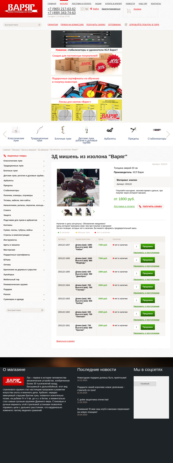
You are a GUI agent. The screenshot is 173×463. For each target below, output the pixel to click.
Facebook (145, 384)
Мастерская (24, 250)
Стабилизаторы (24, 190)
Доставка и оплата (81, 4)
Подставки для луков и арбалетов (24, 220)
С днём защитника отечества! (93, 399)
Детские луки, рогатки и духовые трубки (24, 175)
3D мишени (43, 149)
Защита (24, 215)
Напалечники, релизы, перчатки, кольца (24, 205)
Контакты (156, 4)
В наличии (66, 232)
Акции (98, 4)
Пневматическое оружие (16, 284)
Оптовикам (114, 24)
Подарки (8, 289)
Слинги (7, 210)
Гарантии (53, 24)
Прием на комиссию (72, 24)
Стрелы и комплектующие (24, 235)
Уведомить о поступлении (146, 253)
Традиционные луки (24, 166)
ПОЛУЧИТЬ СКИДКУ (150, 206)
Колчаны (24, 225)
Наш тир (143, 4)
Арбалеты (24, 180)
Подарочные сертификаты (17, 255)
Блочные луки (24, 171)
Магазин (16, 149)
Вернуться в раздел (65, 341)
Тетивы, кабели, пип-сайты (24, 200)
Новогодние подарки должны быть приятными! (102, 377)
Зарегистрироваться (111, 9)
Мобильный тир (11, 279)
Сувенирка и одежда (24, 299)
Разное (24, 294)
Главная (52, 4)
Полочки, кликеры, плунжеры (24, 195)
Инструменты (24, 240)
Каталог (64, 4)
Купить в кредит (113, 4)
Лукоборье (9, 274)
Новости (130, 4)
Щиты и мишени (28, 149)
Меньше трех (84, 232)
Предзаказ (148, 246)
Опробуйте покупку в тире (142, 24)
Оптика (7, 265)
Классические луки (24, 161)
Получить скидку (95, 24)
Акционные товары (15, 156)
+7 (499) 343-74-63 (62, 13)
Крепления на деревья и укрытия (24, 269)
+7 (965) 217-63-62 (62, 9)
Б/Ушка (7, 260)
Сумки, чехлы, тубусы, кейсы (24, 230)
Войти (94, 9)
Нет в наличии (103, 232)
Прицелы (24, 185)
